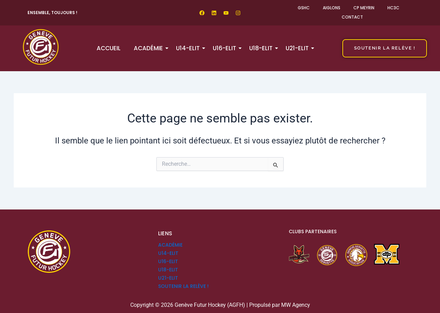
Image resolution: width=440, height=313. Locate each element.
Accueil (109, 48)
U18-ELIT (262, 48)
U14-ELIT (189, 48)
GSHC (304, 8)
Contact (352, 17)
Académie (150, 48)
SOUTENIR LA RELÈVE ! (183, 286)
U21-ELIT (298, 48)
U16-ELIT (226, 48)
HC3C (393, 8)
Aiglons (331, 8)
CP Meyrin (363, 8)
